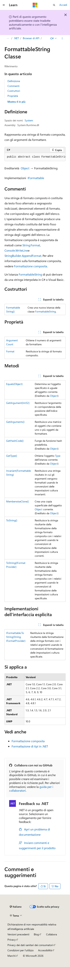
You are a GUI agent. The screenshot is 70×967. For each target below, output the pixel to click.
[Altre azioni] (62, 38)
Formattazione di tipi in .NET (30, 746)
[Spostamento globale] (3, 5)
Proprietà (12, 96)
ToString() (11, 520)
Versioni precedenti (18, 934)
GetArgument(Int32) (17, 403)
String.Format (31, 245)
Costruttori (13, 91)
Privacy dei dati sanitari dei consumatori (30, 945)
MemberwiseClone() (17, 501)
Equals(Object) (14, 384)
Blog (36, 934)
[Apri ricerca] (54, 5)
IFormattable (36, 178)
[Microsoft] (35, 5)
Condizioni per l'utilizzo (20, 950)
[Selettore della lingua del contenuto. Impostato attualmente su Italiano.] (15, 907)
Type (57, 455)
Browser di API (31, 38)
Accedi (63, 5)
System (29, 120)
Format (10, 351)
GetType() (11, 455)
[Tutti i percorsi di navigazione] (7, 38)
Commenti (13, 86)
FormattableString (30, 274)
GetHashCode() (15, 440)
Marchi (11, 955)
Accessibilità (45, 950)
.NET (16, 38)
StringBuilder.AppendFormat (22, 256)
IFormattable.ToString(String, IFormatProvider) (15, 637)
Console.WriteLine (16, 250)
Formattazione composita (30, 266)
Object (25, 168)
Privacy (11, 939)
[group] (35, 157)
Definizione (13, 81)
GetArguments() (15, 422)
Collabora (51, 934)
